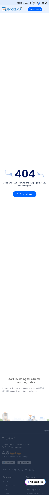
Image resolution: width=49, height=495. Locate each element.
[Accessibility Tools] (46, 3)
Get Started (35, 9)
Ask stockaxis (35, 482)
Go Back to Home (25, 194)
